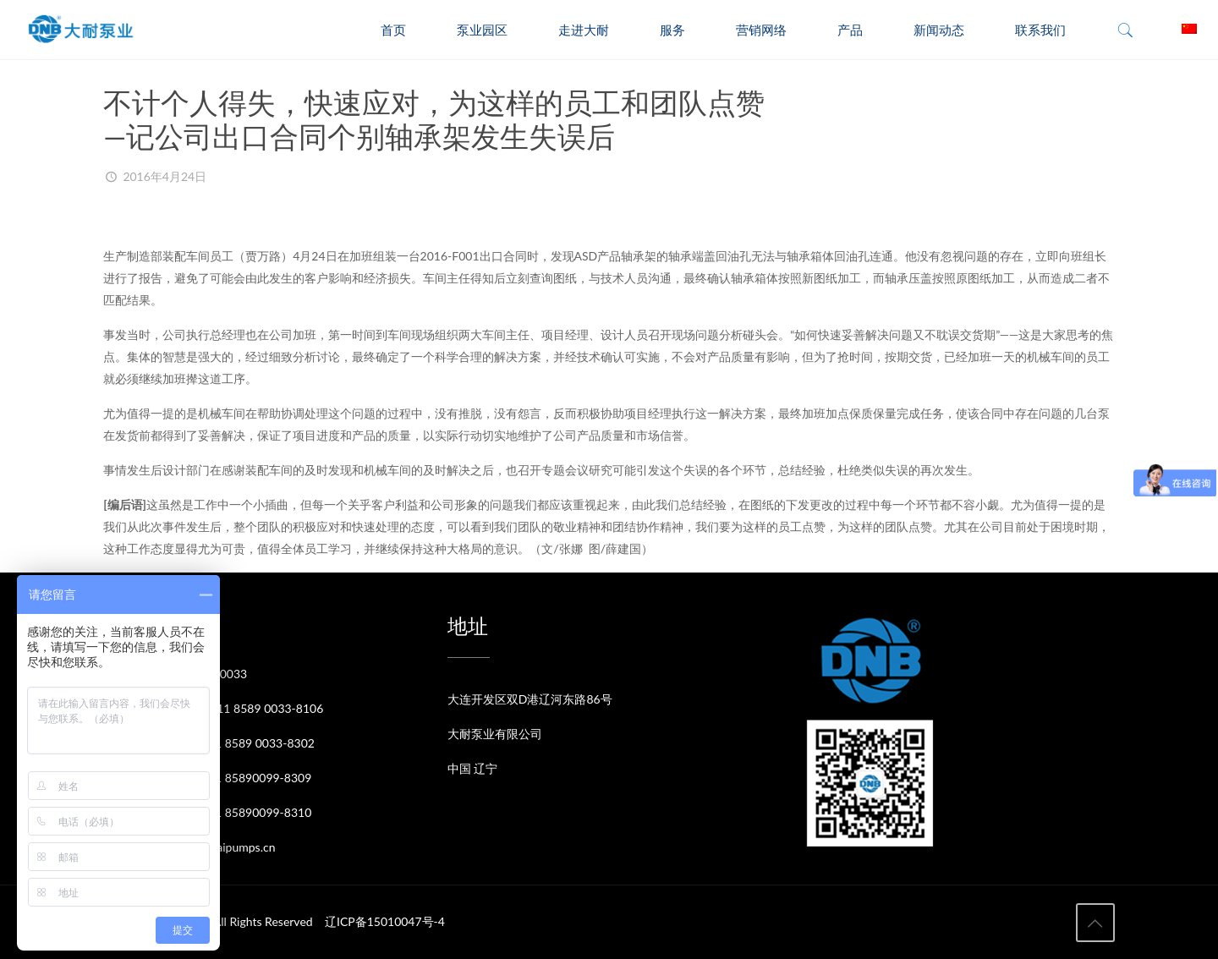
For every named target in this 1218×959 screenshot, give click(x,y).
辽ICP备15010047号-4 (385, 921)
